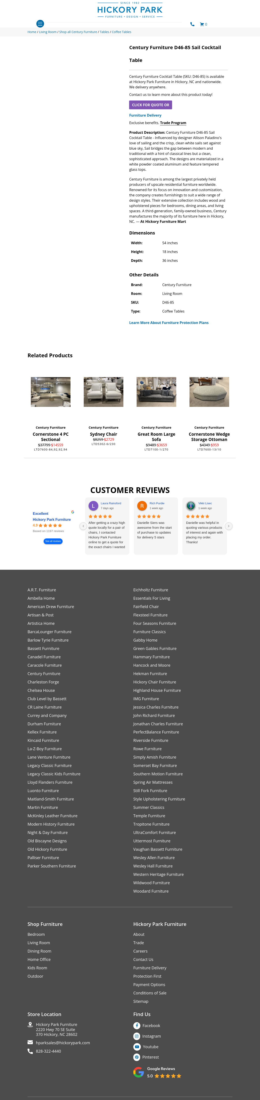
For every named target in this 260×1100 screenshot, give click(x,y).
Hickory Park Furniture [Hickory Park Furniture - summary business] (52, 520)
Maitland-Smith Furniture (51, 799)
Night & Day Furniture (48, 832)
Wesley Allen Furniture (154, 857)
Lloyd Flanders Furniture (50, 782)
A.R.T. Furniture (42, 589)
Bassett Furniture (43, 648)
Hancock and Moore (152, 665)
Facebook (151, 1025)
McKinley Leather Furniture (53, 816)
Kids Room (37, 968)
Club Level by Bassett (47, 698)
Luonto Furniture (43, 790)
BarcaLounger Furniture (50, 631)
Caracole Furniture (45, 665)
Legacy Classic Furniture (50, 765)
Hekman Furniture (150, 673)
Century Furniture (50, 427)
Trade (138, 943)
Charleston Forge (43, 682)
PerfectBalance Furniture (156, 732)
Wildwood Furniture (151, 883)
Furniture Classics (149, 631)
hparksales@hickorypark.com (63, 1043)
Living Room (39, 943)
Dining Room (39, 951)
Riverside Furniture (150, 740)
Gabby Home (145, 640)
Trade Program (173, 122)
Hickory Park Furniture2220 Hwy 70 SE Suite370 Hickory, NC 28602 (57, 1029)
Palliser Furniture (43, 857)
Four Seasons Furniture (154, 623)
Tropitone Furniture (151, 824)
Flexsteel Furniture (150, 615)
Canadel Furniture (44, 656)
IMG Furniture (146, 698)
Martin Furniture (43, 807)
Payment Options (149, 984)
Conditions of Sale (150, 993)
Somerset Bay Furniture (155, 765)
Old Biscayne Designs (47, 841)
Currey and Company (47, 715)
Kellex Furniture (42, 732)
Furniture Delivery (145, 115)
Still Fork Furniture (150, 790)
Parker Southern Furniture (52, 866)
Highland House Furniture (157, 690)
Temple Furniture (149, 816)
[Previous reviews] (83, 526)
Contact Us (143, 959)
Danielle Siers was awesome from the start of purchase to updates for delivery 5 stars (154, 530)
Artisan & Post (41, 615)
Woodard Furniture (151, 891)
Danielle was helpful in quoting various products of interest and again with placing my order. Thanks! (204, 532)
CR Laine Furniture (45, 707)
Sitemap (141, 1001)
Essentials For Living (151, 598)
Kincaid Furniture (43, 740)
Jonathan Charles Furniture (158, 723)
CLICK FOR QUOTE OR (150, 104)
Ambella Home (41, 598)
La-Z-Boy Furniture (45, 749)
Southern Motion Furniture (158, 774)
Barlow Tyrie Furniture (48, 640)
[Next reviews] (228, 526)
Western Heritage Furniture (158, 874)
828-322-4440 (48, 1051)
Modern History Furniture (51, 824)
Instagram (151, 1036)
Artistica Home (41, 623)
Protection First (147, 976)
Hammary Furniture (151, 656)
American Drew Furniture (51, 606)
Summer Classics (148, 807)
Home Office (39, 959)
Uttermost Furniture (152, 841)
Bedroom (36, 934)
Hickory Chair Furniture (154, 682)
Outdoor (35, 976)
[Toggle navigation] (40, 24)
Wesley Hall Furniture (153, 866)
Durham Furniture (44, 723)
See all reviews (53, 541)
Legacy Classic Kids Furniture (54, 774)
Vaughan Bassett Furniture (157, 849)
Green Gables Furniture (155, 648)
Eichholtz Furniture (150, 589)
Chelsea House (41, 690)
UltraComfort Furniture (154, 832)
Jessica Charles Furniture (156, 707)
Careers (140, 951)
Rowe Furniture (147, 749)
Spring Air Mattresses (153, 782)
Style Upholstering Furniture (159, 799)
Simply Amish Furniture (154, 757)
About (139, 934)
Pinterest (150, 1057)
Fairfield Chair (146, 606)
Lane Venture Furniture (49, 757)
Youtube (151, 1047)
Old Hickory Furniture (47, 849)
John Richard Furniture (154, 715)
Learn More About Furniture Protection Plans (168, 322)
